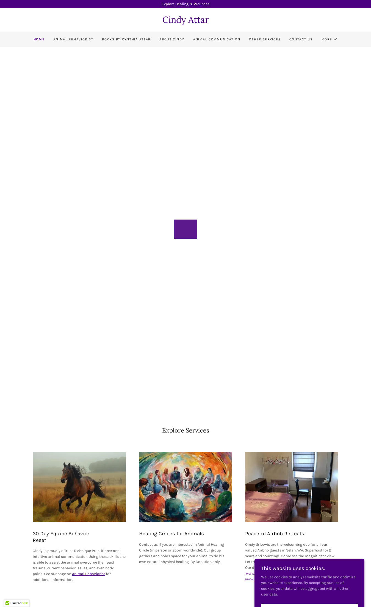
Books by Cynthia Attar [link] (126, 39)
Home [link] (39, 39)
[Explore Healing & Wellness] (185, 4)
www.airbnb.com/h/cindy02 (270, 573)
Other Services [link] (265, 39)
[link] (185, 21)
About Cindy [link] (171, 39)
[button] (330, 39)
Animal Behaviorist (88, 574)
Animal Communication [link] (216, 39)
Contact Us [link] (300, 39)
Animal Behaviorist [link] (73, 39)
